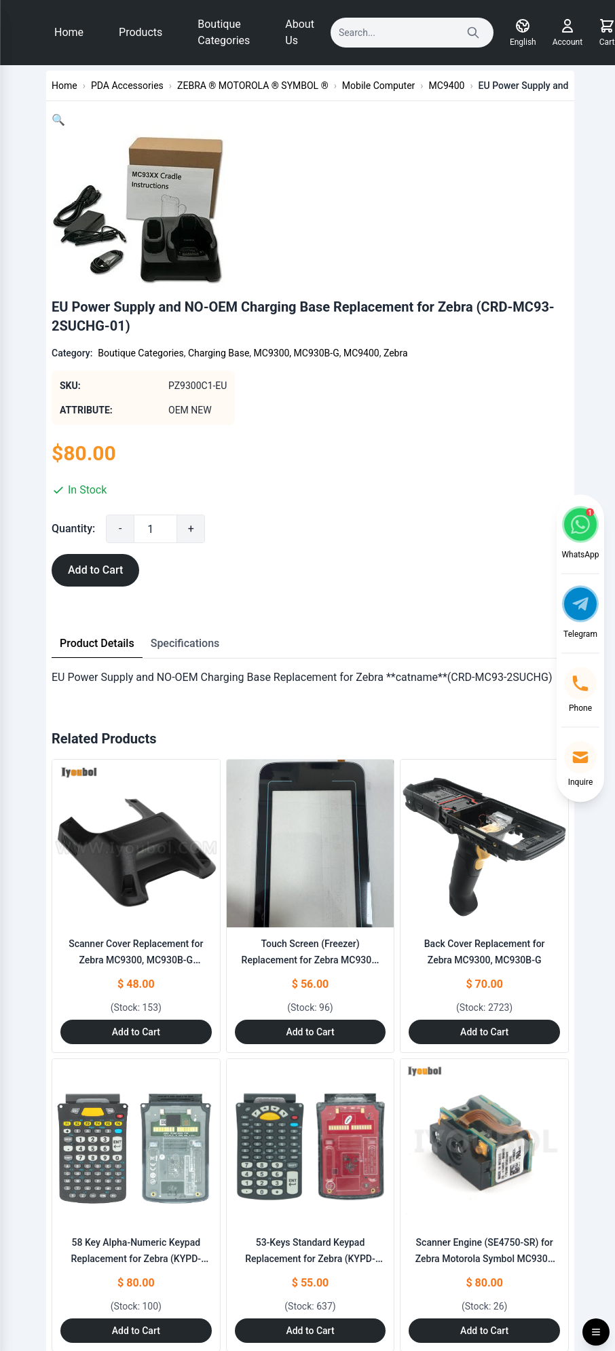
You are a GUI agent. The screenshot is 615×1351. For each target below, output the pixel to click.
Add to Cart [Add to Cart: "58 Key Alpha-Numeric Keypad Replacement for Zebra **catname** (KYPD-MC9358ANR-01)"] (136, 1330)
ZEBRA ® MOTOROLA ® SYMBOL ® (253, 85)
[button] (58, 119)
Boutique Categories (224, 32)
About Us (299, 32)
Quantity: (73, 528)
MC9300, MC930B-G (296, 353)
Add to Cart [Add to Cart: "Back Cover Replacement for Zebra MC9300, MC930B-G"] (484, 1031)
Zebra (396, 353)
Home (68, 32)
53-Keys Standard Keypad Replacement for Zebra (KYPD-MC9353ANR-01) (310, 1258)
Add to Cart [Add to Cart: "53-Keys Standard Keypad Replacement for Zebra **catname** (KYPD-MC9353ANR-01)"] (310, 1330)
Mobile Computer (378, 85)
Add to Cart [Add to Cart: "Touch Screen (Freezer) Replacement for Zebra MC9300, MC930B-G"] (310, 1031)
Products (140, 32)
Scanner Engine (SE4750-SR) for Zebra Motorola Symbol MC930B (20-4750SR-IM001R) (484, 1258)
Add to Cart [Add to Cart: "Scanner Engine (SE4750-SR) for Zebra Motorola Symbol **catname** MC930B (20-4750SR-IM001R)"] (484, 1330)
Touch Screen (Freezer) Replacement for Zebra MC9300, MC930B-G (310, 960)
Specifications (185, 643)
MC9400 (447, 85)
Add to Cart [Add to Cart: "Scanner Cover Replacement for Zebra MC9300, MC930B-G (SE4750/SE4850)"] (136, 1031)
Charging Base (218, 353)
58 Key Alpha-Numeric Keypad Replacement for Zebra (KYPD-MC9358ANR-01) (136, 1258)
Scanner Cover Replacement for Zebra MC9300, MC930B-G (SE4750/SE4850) (136, 960)
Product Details (97, 643)
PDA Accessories (127, 85)
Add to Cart (95, 569)
